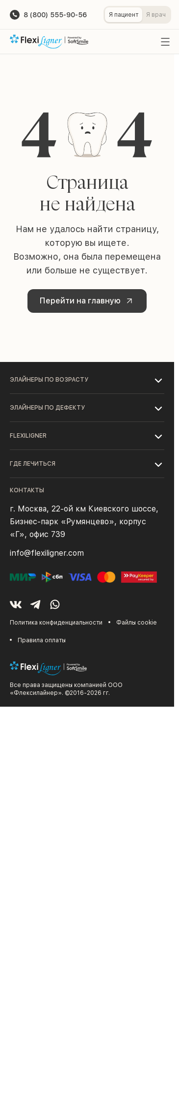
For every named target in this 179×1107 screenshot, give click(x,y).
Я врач (156, 14)
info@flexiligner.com (47, 553)
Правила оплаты (42, 640)
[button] (87, 380)
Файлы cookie (136, 622)
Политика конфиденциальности (56, 622)
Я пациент (123, 14)
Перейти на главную (88, 301)
